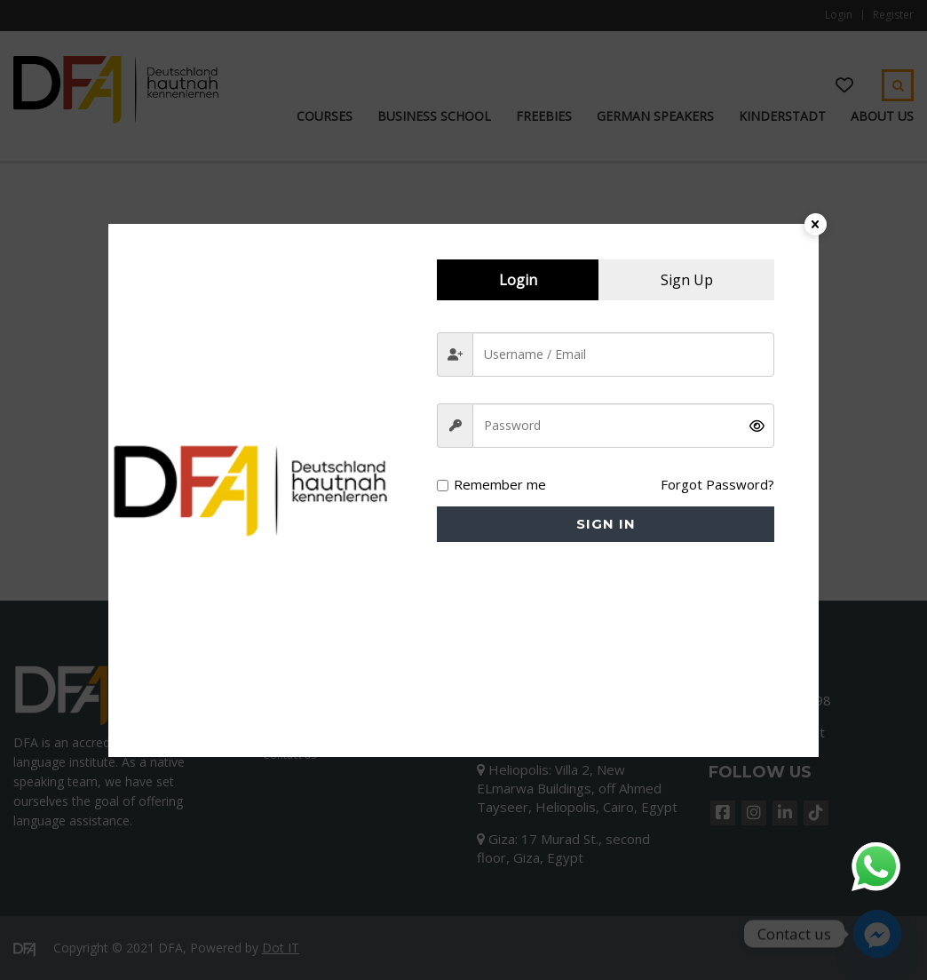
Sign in (606, 523)
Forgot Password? (717, 484)
